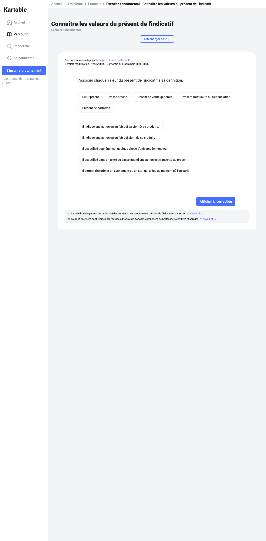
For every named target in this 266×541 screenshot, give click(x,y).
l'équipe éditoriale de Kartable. (113, 60)
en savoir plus (195, 213)
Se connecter (20, 58)
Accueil (16, 22)
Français (94, 4)
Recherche (18, 46)
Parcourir (17, 34)
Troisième (75, 4)
